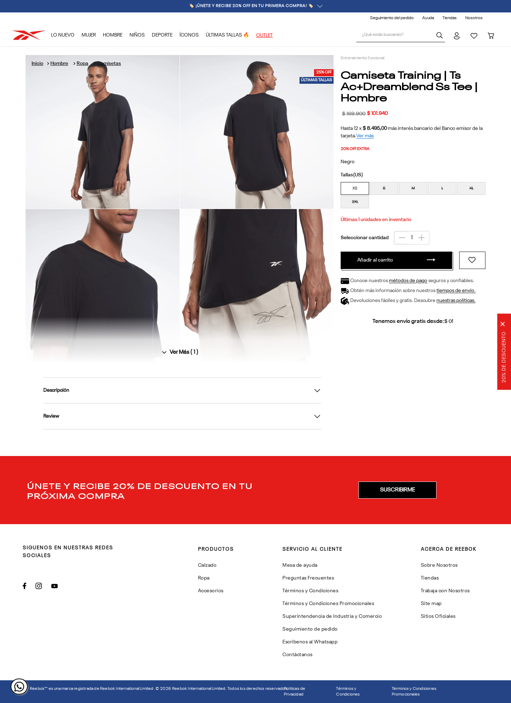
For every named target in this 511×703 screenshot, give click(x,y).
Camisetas (109, 63)
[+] (421, 237)
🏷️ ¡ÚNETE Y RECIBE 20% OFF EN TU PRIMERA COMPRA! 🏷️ (256, 6)
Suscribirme (397, 490)
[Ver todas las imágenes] (180, 352)
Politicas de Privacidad (294, 692)
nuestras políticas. (456, 300)
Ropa (82, 63)
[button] (355, 188)
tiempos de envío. (456, 291)
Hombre (59, 63)
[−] (401, 237)
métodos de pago (408, 281)
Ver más (365, 135)
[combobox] (400, 35)
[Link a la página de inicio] (37, 63)
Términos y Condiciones (348, 692)
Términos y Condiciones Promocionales (414, 692)
